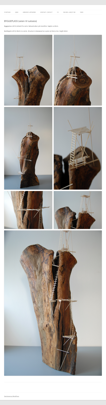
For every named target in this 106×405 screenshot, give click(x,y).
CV (58, 12)
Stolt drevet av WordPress (11, 396)
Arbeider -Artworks (29, 12)
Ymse (81, 12)
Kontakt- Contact (46, 12)
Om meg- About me (69, 12)
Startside (7, 12)
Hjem (16, 12)
